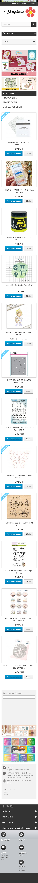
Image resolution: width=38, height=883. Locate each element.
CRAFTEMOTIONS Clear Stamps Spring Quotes (19, 571)
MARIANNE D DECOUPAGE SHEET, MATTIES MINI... (19, 619)
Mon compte (7, 822)
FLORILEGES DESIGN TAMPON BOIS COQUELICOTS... (19, 524)
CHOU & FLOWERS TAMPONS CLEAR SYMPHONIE (19, 429)
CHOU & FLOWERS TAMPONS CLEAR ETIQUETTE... (19, 191)
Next (32, 72)
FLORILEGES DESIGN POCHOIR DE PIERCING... (19, 476)
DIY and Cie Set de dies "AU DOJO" (19, 285)
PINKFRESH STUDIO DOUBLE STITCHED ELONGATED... (19, 667)
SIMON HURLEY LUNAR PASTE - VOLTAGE (19, 238)
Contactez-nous (15, 3)
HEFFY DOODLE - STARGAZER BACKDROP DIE (19, 381)
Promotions (10, 102)
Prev (27, 72)
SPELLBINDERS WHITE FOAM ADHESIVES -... (19, 143)
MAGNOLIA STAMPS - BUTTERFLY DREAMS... (19, 333)
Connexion (32, 3)
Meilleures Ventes (13, 106)
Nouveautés (10, 97)
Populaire (8, 93)
